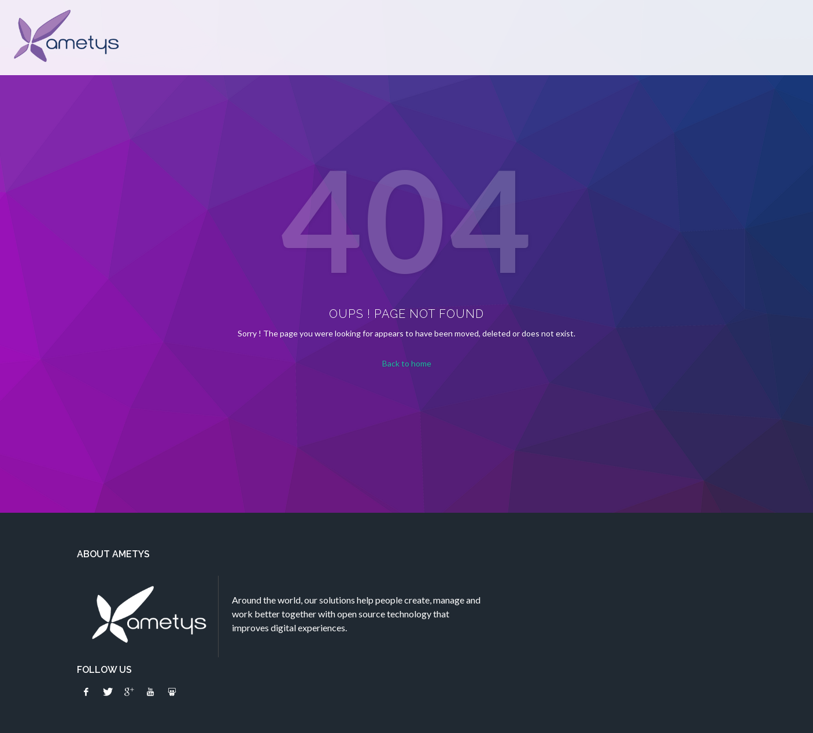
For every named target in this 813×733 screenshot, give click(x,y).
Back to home (406, 363)
